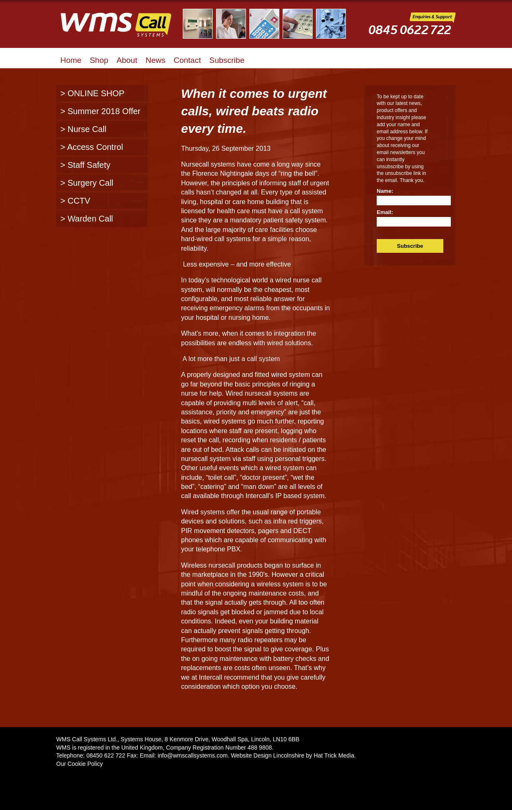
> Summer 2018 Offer (100, 111)
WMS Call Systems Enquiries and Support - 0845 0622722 (412, 29)
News (156, 60)
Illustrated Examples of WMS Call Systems (269, 23)
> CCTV (75, 200)
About (127, 60)
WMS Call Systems (122, 29)
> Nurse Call (83, 129)
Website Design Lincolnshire (267, 755)
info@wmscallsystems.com (193, 755)
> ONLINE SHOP (92, 93)
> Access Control (91, 147)
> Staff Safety (85, 164)
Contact (187, 60)
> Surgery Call (86, 182)
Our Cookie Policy (79, 763)
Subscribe (227, 60)
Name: (385, 191)
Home (71, 60)
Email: (385, 212)
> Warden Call (86, 218)
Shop (99, 60)
